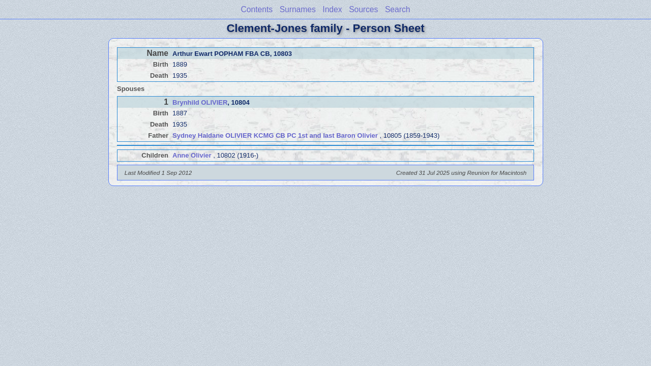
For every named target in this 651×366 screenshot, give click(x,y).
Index (332, 9)
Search (397, 9)
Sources (363, 9)
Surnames (298, 9)
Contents (257, 9)
